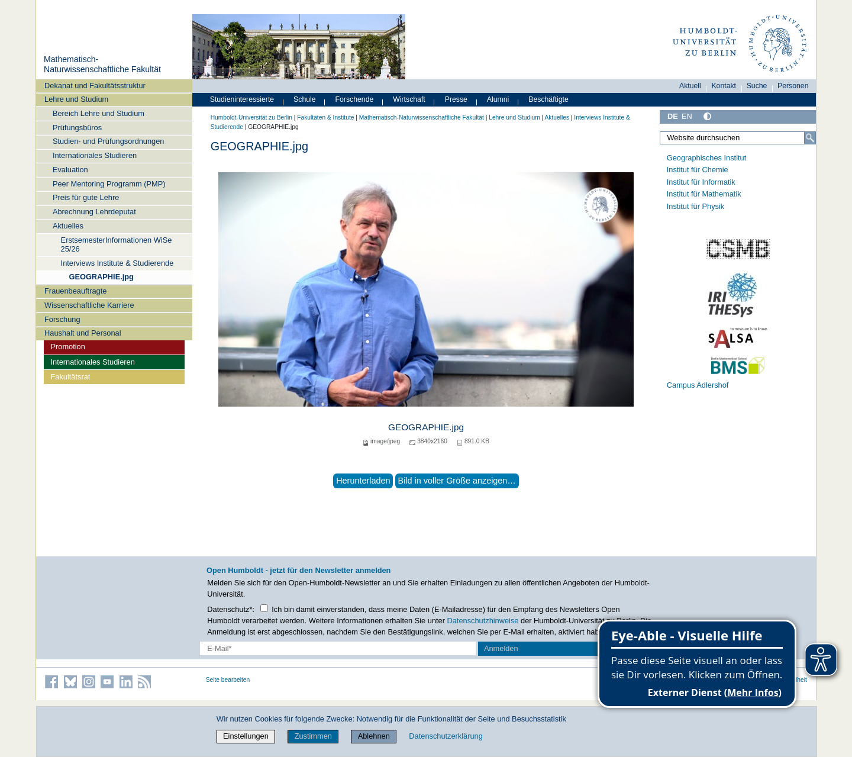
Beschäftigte (548, 99)
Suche (757, 86)
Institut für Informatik (701, 182)
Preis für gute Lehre (86, 197)
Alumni (498, 99)
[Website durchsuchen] (738, 137)
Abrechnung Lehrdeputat (94, 211)
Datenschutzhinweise (483, 620)
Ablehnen (374, 736)
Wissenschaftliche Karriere (89, 305)
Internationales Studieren (95, 155)
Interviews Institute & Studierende (117, 263)
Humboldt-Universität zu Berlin (251, 117)
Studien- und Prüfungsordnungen (108, 141)
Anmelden (501, 648)
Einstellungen (246, 736)
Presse (456, 99)
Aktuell (690, 86)
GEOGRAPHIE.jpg (101, 276)
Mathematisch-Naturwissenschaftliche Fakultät (102, 64)
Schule (304, 99)
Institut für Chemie (697, 169)
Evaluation (70, 169)
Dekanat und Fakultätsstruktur (95, 85)
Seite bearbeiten (228, 680)
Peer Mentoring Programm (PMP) (109, 183)
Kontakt (723, 86)
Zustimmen (313, 736)
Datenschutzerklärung (445, 736)
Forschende (354, 99)
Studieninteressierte (242, 99)
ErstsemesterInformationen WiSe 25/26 (116, 244)
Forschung (62, 319)
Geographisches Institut (706, 157)
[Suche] (810, 137)
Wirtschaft (409, 99)
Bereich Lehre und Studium (98, 113)
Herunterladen (363, 480)
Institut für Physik (695, 206)
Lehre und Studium (76, 99)
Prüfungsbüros (77, 127)
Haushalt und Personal (82, 332)
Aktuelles (68, 225)
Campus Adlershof (698, 385)
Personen (793, 86)
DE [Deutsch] (672, 116)
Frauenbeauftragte (75, 290)
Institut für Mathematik (704, 193)
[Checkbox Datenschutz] (264, 608)
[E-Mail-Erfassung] (338, 648)
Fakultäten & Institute (325, 117)
